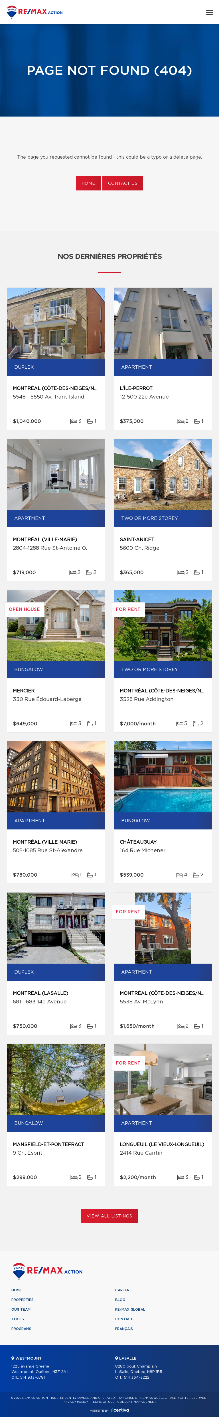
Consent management (136, 1402)
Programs (21, 1329)
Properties (22, 1300)
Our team (21, 1309)
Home (88, 184)
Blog (120, 1300)
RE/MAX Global (130, 1309)
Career (122, 1290)
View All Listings (109, 1216)
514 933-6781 (32, 1377)
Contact (124, 1319)
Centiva (120, 1410)
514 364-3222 (136, 1377)
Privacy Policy (75, 1402)
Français (124, 1329)
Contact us (122, 184)
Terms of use (102, 1402)
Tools (17, 1319)
